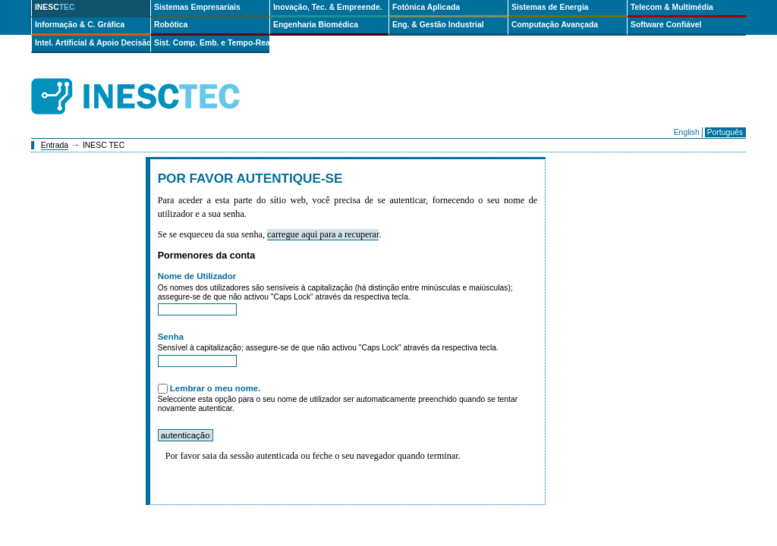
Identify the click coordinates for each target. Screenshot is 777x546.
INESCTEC (152, 80)
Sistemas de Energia (550, 7)
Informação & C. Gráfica (79, 24)
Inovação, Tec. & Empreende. (327, 7)
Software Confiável (666, 24)
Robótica (170, 24)
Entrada (54, 145)
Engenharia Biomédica (315, 24)
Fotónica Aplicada (426, 7)
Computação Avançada (554, 24)
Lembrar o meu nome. (215, 388)
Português (725, 132)
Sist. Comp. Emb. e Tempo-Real (211, 43)
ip (279, 97)
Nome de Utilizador (197, 276)
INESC (55, 7)
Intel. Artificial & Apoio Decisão (92, 43)
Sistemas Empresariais (197, 7)
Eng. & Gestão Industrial (438, 24)
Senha (171, 336)
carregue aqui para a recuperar (323, 234)
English (687, 132)
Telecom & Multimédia (672, 7)
